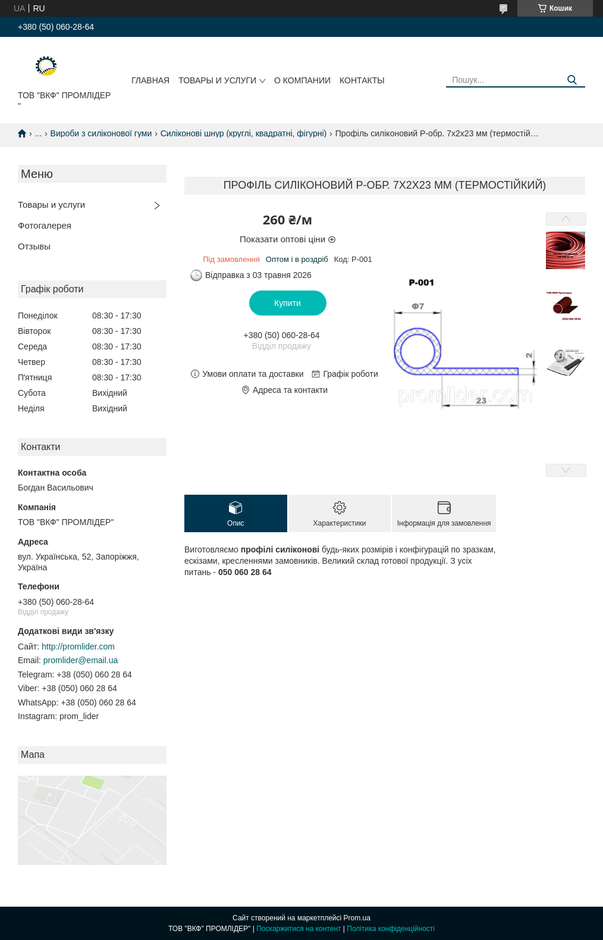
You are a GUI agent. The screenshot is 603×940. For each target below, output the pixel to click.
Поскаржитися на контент (298, 929)
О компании (302, 80)
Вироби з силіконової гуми (101, 133)
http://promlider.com (78, 646)
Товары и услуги (217, 80)
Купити (287, 303)
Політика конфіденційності (391, 929)
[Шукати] (571, 80)
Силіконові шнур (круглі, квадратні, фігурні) (244, 133)
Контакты (362, 80)
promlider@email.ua (80, 660)
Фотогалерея (44, 225)
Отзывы (34, 246)
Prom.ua (357, 918)
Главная (150, 80)
